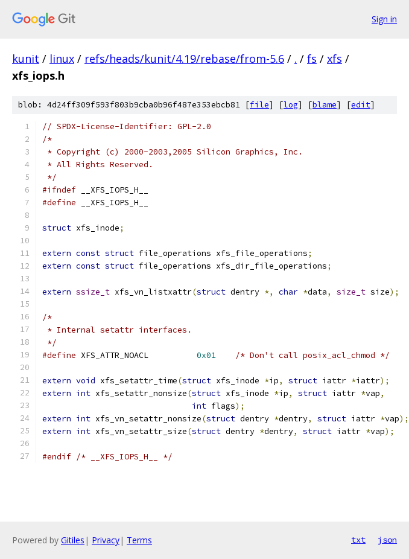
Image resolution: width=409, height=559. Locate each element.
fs (312, 58)
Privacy (105, 540)
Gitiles (72, 540)
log (291, 105)
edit (360, 105)
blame (324, 105)
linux (61, 58)
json (387, 539)
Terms (139, 540)
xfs (334, 58)
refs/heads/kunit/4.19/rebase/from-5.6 (184, 58)
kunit (25, 58)
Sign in (384, 19)
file (259, 105)
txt (358, 539)
